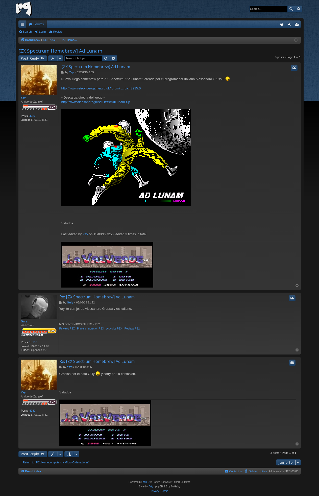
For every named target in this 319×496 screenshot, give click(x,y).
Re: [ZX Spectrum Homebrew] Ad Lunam (97, 296)
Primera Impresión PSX (90, 328)
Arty (151, 486)
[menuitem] (282, 24)
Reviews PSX (67, 328)
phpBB (146, 482)
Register (58, 31)
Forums (39, 24)
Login (42, 31)
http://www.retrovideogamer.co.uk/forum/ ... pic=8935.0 (101, 88)
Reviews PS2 (132, 328)
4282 (32, 115)
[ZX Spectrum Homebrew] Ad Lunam (60, 51)
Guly (24, 321)
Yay (23, 97)
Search (27, 31)
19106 (33, 342)
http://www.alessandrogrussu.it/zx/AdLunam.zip (95, 102)
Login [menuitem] (290, 25)
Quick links (23, 25)
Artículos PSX (114, 328)
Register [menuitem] (298, 25)
